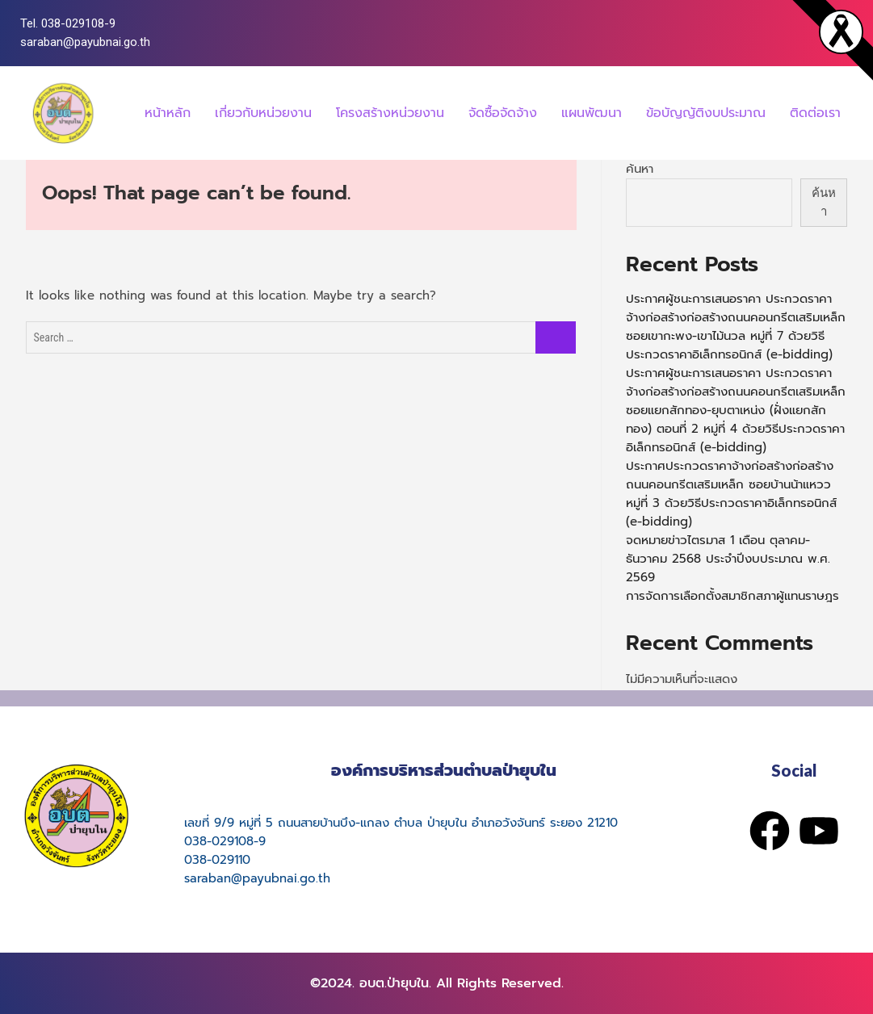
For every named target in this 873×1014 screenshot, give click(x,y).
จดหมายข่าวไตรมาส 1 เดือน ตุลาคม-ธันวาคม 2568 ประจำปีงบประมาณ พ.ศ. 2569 (728, 558)
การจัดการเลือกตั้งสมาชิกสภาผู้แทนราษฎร (732, 596)
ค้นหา (639, 169)
